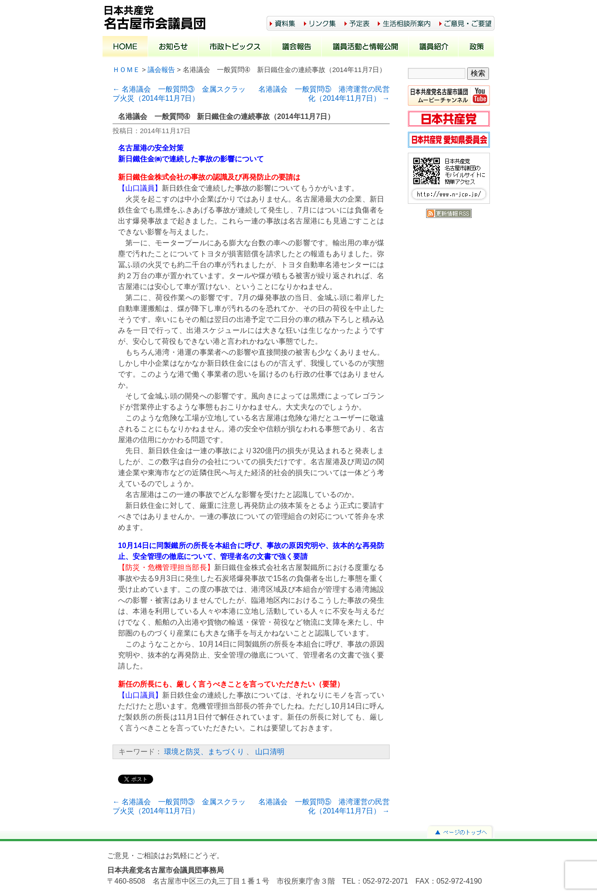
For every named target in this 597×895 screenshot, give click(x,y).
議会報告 (296, 47)
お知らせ (173, 47)
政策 (476, 47)
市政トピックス (235, 47)
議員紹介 (433, 47)
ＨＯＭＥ (126, 69)
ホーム (125, 47)
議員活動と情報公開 (365, 47)
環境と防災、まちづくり (204, 751)
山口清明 (269, 751)
